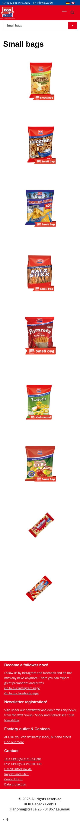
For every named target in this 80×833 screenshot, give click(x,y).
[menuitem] (68, 2)
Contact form (13, 779)
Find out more (14, 742)
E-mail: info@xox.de (18, 769)
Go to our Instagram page (22, 688)
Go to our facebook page (21, 693)
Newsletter (11, 720)
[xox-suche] (72, 12)
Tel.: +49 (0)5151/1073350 (22, 759)
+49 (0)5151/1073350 (16, 2)
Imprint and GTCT (16, 774)
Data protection (15, 784)
